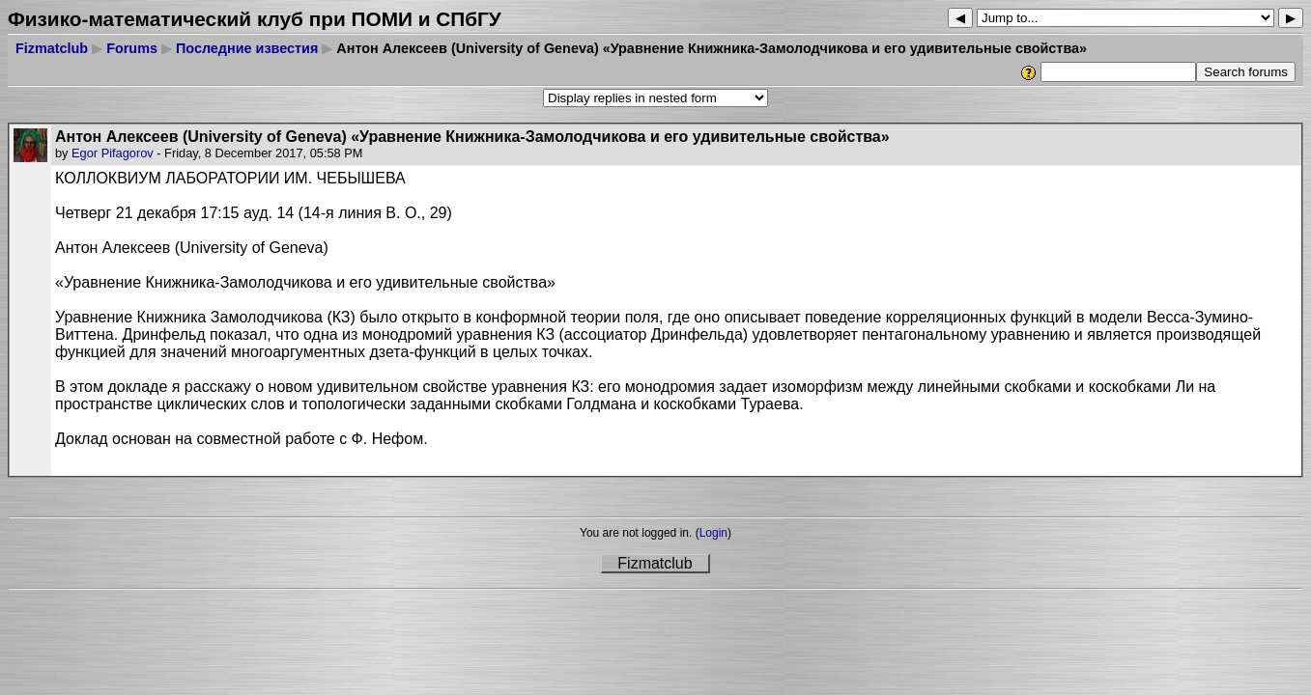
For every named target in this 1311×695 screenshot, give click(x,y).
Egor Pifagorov (112, 153)
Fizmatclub (51, 48)
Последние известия (247, 48)
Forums (131, 48)
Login (713, 533)
